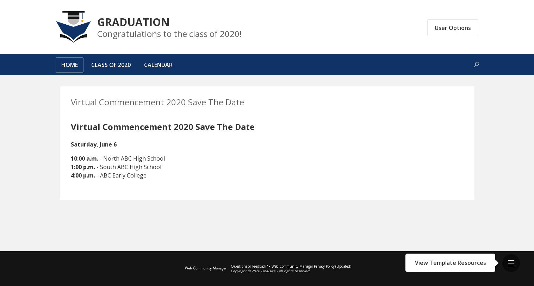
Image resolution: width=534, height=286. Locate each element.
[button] (511, 263)
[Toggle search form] (477, 64)
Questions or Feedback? (249, 266)
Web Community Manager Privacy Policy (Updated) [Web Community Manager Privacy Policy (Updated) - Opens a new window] (311, 266)
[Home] (69, 66)
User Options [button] (453, 28)
